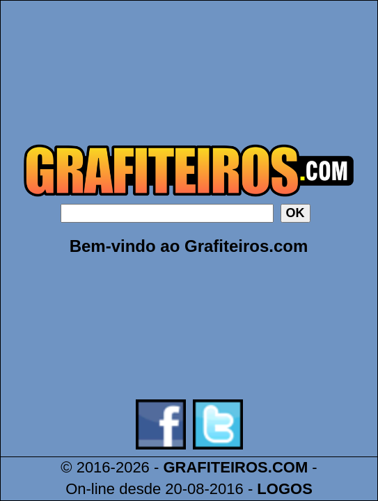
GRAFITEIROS (215, 467)
